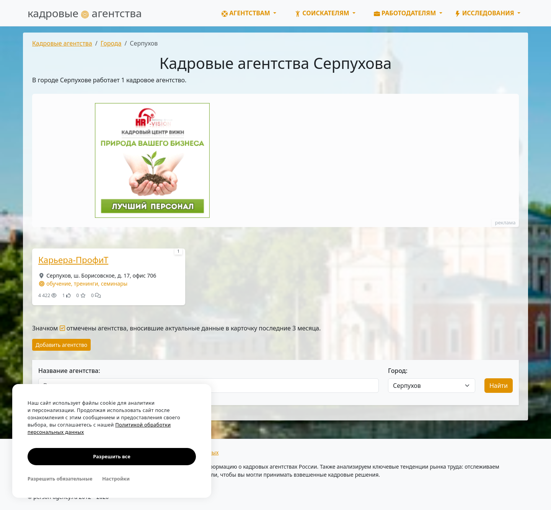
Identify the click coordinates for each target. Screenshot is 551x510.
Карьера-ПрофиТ (73, 260)
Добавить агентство (61, 344)
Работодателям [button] (406, 13)
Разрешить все (111, 456)
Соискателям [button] (323, 13)
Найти (498, 385)
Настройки (116, 478)
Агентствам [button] (247, 13)
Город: (398, 370)
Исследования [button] (485, 13)
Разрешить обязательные (60, 478)
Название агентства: (69, 370)
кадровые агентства (85, 13)
